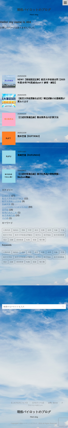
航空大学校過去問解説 (13, 198)
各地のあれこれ (9, 212)
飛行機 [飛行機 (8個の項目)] (42, 240)
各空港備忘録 (8, 215)
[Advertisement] (34, 52)
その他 (5, 218)
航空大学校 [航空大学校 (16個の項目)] (7, 235)
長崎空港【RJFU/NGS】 (29, 155)
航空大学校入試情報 (11, 201)
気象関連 (6, 204)
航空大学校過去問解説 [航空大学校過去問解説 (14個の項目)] (23, 235)
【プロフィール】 (38, 403)
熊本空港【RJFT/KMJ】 (29, 136)
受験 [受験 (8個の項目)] (23, 230)
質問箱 (5, 210)
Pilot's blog (34, 417)
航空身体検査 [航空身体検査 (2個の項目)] (59, 235)
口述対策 (6, 196)
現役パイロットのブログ (34, 9)
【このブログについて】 (19, 403)
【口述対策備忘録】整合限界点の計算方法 (38, 117)
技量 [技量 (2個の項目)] (43, 230)
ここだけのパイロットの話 (15, 207)
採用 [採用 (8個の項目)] (49, 230)
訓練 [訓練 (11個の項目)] (11, 240)
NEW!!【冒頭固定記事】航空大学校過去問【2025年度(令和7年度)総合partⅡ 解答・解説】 (41, 81)
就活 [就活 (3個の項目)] (36, 230)
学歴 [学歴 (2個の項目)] (30, 230)
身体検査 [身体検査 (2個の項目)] (19, 240)
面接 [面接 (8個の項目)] (34, 240)
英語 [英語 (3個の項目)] (5, 240)
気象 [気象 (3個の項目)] (56, 230)
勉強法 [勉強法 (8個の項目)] (15, 230)
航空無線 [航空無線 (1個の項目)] (47, 235)
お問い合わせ (53, 403)
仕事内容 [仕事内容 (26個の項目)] (6, 230)
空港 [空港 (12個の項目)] (62, 230)
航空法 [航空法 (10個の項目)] (38, 235)
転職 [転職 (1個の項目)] (28, 240)
